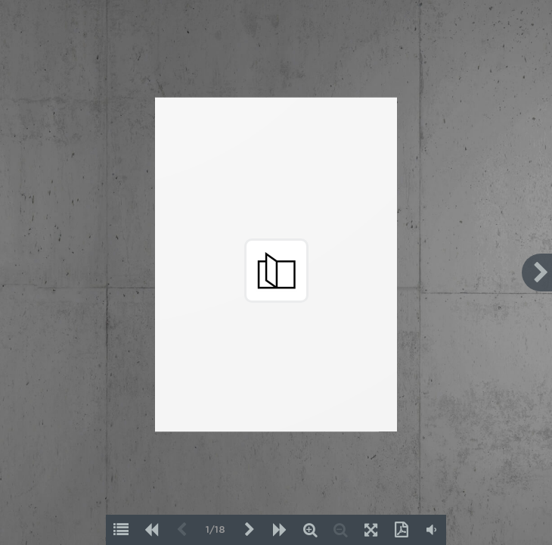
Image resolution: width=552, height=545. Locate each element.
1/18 (215, 530)
